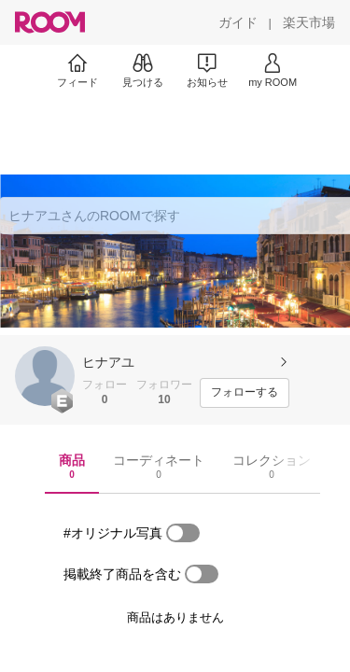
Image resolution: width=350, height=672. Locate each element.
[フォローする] (244, 393)
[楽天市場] (309, 22)
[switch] (183, 533)
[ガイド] (238, 22)
